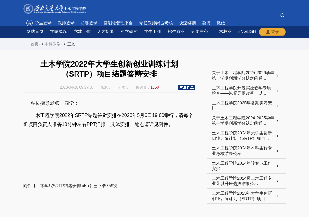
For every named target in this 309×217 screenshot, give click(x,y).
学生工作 (152, 31)
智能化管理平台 (118, 22)
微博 (206, 22)
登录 (272, 32)
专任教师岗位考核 (156, 22)
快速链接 (187, 22)
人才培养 (105, 31)
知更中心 (199, 31)
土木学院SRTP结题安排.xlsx (62, 185)
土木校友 (223, 31)
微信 (221, 22)
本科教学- (53, 44)
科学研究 (129, 31)
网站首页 (35, 31)
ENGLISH (246, 31)
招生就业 (176, 31)
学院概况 (58, 31)
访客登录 (89, 22)
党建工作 (82, 31)
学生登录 (43, 22)
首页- (35, 44)
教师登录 (66, 22)
